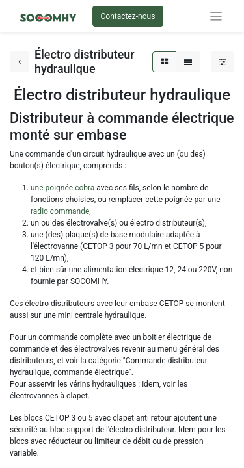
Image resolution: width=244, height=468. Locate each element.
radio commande (60, 211)
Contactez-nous (128, 16)
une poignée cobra (63, 187)
